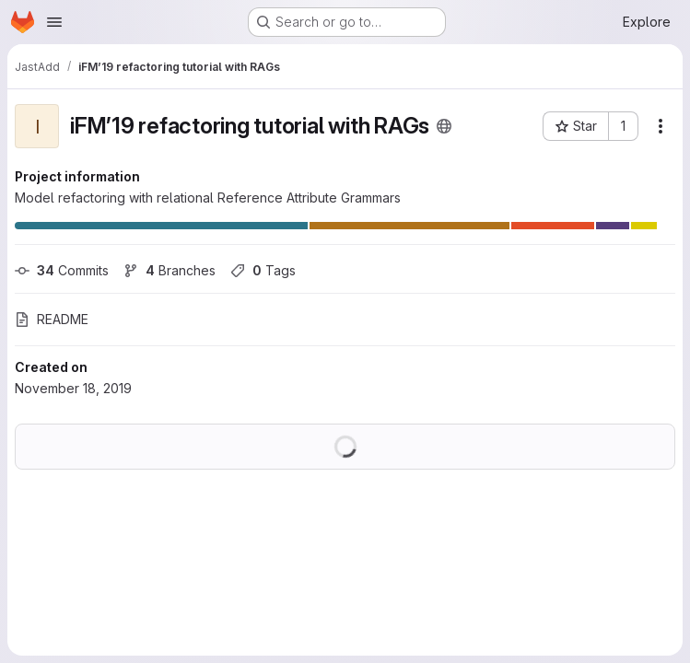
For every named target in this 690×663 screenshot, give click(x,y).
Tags (263, 270)
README (51, 319)
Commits (62, 270)
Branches (169, 270)
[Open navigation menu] (54, 22)
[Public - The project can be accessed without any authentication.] (444, 126)
